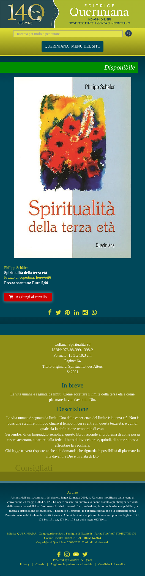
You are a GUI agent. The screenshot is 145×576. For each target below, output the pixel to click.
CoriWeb (73, 559)
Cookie (39, 564)
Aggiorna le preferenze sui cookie (71, 564)
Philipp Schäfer (16, 268)
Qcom (88, 559)
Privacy (24, 564)
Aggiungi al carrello (28, 297)
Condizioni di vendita (111, 564)
